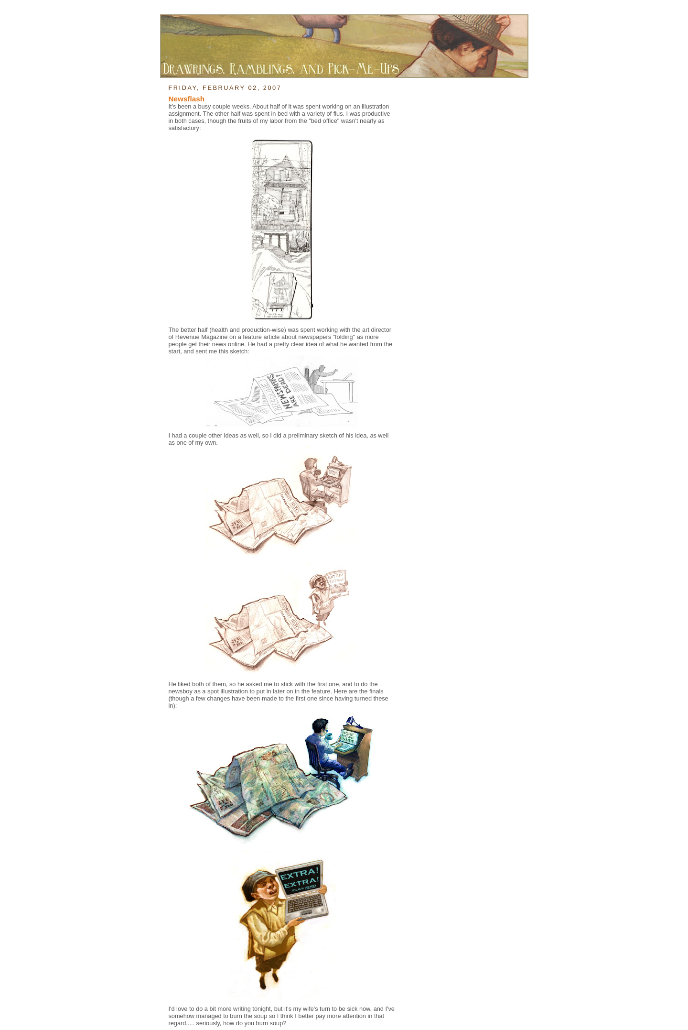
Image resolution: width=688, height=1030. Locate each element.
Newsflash (187, 99)
